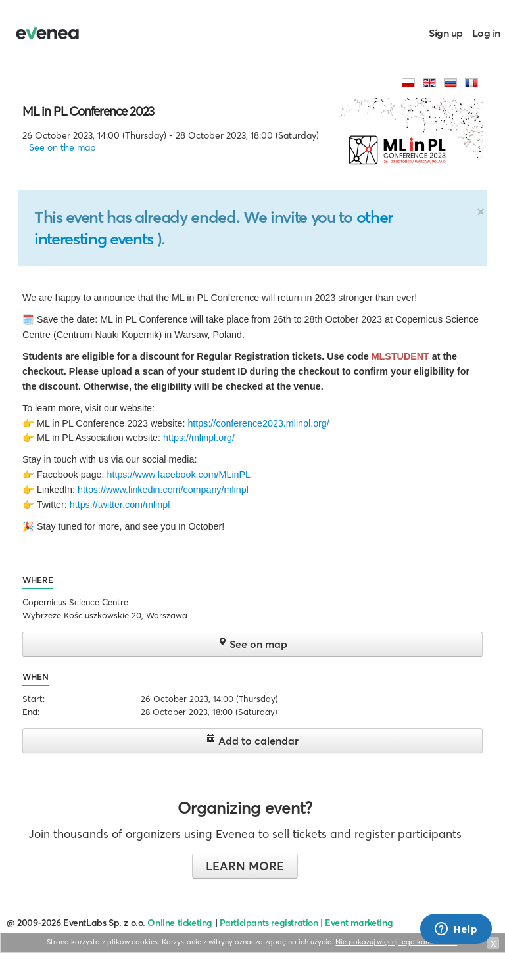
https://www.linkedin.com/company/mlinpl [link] (163, 489)
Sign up (446, 32)
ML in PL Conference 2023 (88, 111)
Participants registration (269, 923)
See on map (252, 644)
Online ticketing (179, 923)
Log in (486, 32)
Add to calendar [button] (252, 740)
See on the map (62, 147)
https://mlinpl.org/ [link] (199, 437)
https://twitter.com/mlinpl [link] (120, 505)
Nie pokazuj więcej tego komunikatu (396, 941)
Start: (33, 698)
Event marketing (359, 923)
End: (30, 712)
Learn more (245, 865)
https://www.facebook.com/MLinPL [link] (179, 474)
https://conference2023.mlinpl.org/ (258, 423)
